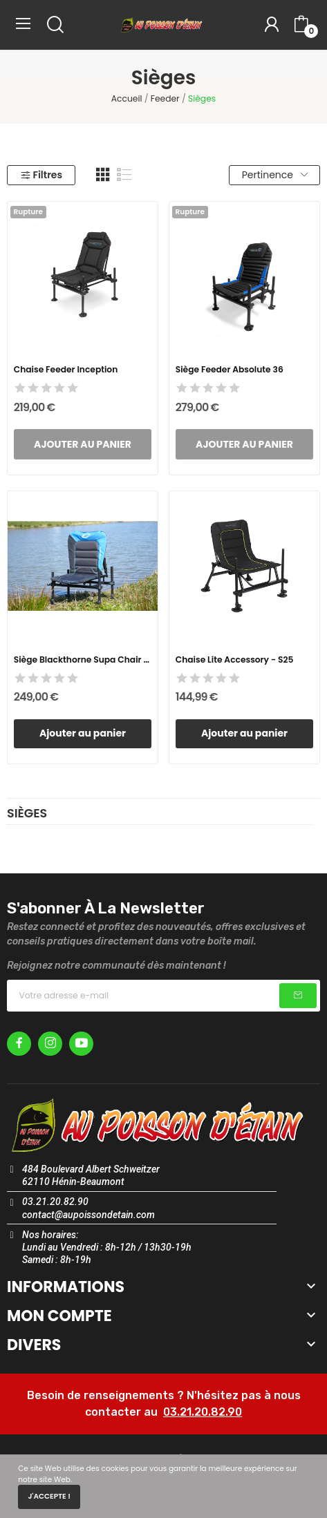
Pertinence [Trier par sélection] (275, 175)
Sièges (27, 815)
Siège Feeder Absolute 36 (229, 369)
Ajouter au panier (82, 733)
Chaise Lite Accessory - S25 (235, 659)
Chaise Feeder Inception (66, 369)
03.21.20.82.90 (202, 1412)
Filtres (41, 175)
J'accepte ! (49, 1496)
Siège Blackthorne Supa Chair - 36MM (83, 659)
